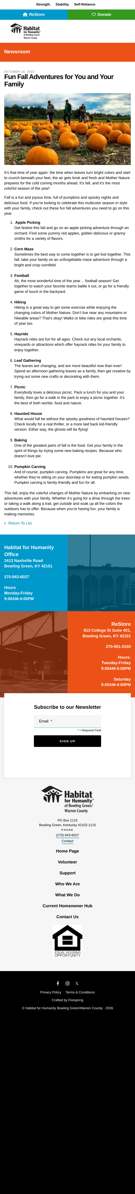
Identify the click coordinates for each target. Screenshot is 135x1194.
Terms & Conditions (80, 992)
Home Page (67, 851)
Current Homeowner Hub (67, 906)
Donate (101, 14)
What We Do (67, 895)
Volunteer (67, 862)
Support (67, 873)
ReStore (34, 14)
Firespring (75, 1000)
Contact (67, 841)
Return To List (19, 523)
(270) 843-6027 (67, 835)
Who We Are (67, 884)
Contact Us (67, 917)
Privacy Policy (50, 992)
